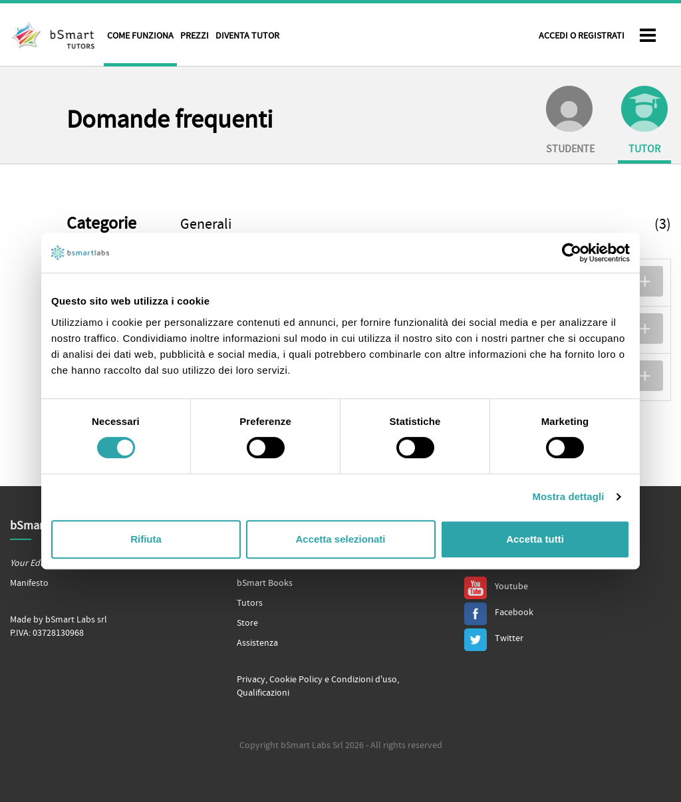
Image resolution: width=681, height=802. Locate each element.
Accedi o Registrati (581, 36)
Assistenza (257, 643)
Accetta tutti (535, 539)
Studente (570, 121)
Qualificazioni (263, 693)
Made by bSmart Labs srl (58, 620)
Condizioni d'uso (364, 680)
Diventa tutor (247, 36)
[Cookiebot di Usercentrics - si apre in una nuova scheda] (571, 253)
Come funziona (140, 36)
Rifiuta (146, 539)
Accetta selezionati (340, 539)
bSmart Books (265, 583)
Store (247, 623)
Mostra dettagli (568, 496)
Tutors (250, 603)
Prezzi (194, 36)
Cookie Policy (296, 680)
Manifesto (29, 583)
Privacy (251, 680)
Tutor (644, 121)
